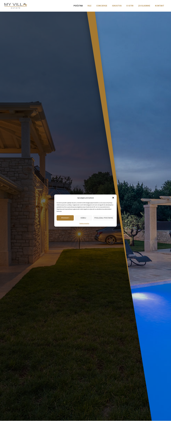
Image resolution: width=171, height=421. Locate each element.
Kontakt (159, 5)
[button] (113, 198)
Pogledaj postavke (103, 218)
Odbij (83, 218)
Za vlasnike (144, 5)
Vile (90, 5)
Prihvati (65, 218)
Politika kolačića (84, 223)
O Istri (129, 5)
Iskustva (117, 5)
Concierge (101, 5)
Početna (78, 5)
